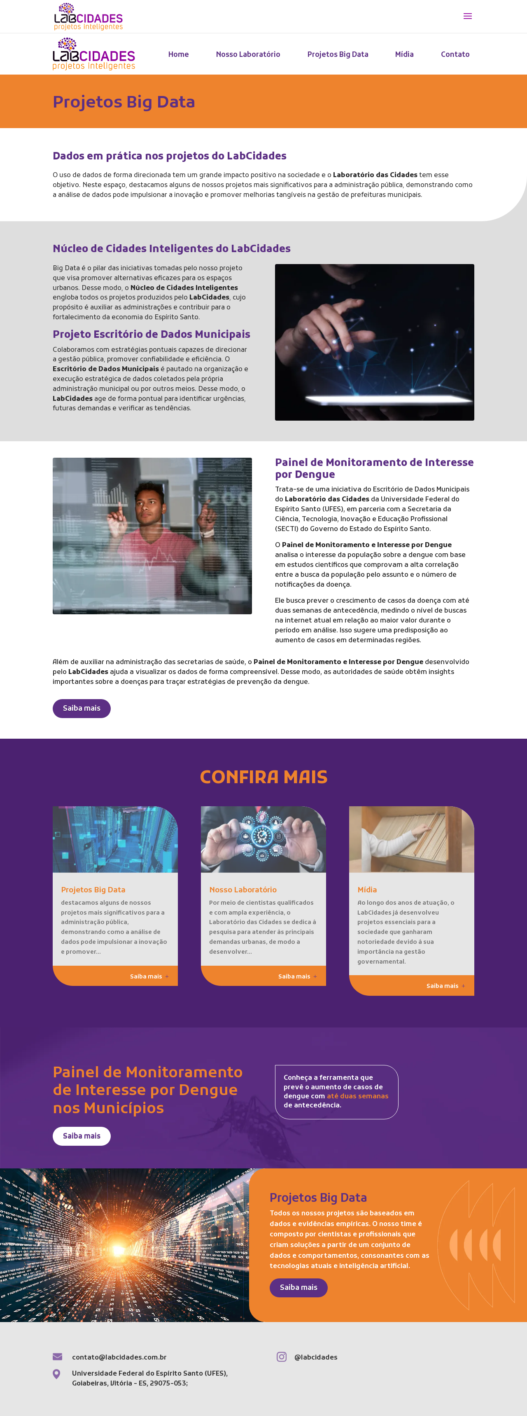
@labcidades (316, 1358)
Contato (455, 55)
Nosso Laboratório (248, 55)
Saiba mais (81, 709)
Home (178, 55)
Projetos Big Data (338, 55)
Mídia (404, 55)
